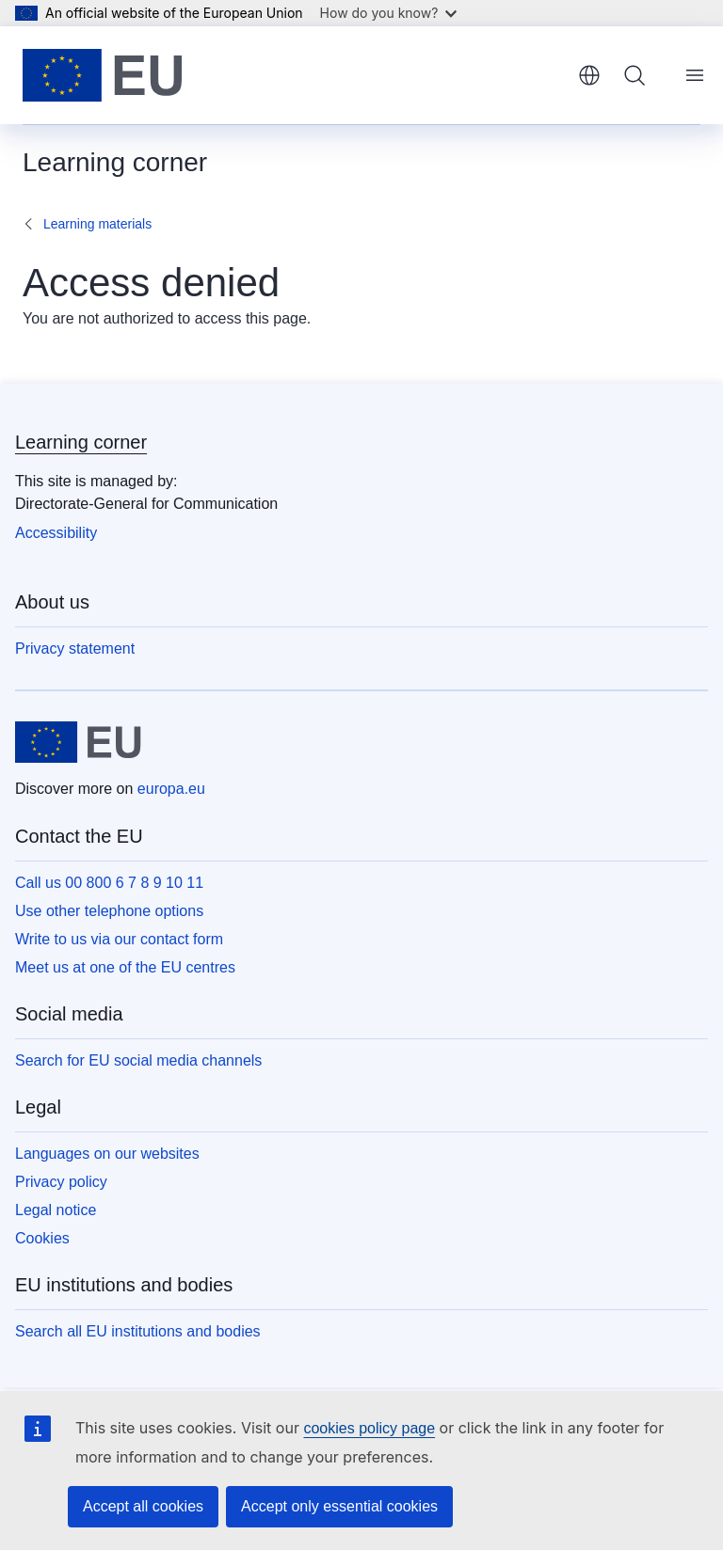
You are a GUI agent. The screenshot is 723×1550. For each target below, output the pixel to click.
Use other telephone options (109, 911)
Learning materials (97, 223)
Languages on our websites (107, 1154)
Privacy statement (75, 648)
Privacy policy (61, 1182)
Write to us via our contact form (119, 939)
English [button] (589, 75)
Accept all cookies (143, 1506)
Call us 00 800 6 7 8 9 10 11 (109, 883)
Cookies (42, 1238)
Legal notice (55, 1210)
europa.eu (171, 789)
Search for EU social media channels (138, 1060)
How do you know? (389, 13)
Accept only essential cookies (339, 1506)
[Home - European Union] (103, 75)
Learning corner (81, 442)
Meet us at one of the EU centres (125, 967)
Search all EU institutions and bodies (138, 1331)
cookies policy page (369, 1428)
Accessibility (56, 533)
